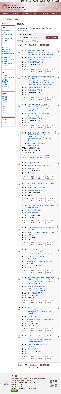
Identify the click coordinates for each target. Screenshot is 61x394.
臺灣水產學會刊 (32, 349)
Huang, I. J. (49, 57)
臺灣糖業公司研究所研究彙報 (36, 62)
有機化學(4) (5, 83)
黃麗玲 (29, 143)
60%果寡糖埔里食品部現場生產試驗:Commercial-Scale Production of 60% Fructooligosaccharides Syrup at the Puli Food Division (40, 108)
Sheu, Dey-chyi (42, 256)
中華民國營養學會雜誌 (34, 148)
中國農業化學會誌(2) (8, 34)
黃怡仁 (30, 57)
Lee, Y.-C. (36, 316)
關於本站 (28, 1)
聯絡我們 (42, 1)
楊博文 (30, 113)
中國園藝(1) (5, 52)
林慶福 (48, 165)
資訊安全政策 (28, 378)
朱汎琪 (43, 165)
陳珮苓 (34, 57)
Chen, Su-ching (32, 256)
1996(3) (4, 106)
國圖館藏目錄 (32, 71)
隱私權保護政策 (17, 378)
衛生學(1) (5, 81)
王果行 (34, 143)
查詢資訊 (5, 13)
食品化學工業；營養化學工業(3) (8, 78)
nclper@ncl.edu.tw (23, 30)
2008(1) (4, 101)
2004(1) (4, 103)
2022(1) (4, 97)
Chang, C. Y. (38, 59)
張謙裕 (39, 57)
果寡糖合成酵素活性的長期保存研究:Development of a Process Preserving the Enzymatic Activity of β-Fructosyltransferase (41, 53)
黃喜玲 (34, 113)
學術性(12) (5, 122)
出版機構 (25, 13)
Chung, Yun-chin (42, 288)
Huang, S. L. (31, 115)
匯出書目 (44, 45)
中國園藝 (30, 235)
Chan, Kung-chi (43, 290)
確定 (35, 37)
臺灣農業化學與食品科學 (35, 293)
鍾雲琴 (34, 286)
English (57, 1)
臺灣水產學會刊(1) (7, 57)
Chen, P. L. (31, 59)
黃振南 (34, 210)
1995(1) (4, 108)
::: (18, 1)
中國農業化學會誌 (33, 168)
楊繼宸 (43, 232)
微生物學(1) (5, 85)
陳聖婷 (34, 165)
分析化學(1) (5, 75)
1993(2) (4, 112)
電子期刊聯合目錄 (50, 71)
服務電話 (20, 380)
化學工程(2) (5, 87)
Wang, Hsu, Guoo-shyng (35, 145)
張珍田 (30, 165)
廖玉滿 (39, 165)
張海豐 (34, 232)
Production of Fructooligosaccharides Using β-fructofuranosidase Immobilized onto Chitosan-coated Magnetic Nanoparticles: (41, 252)
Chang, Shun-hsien (33, 344)
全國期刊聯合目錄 (41, 71)
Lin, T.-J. (30, 316)
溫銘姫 (30, 232)
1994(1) (4, 110)
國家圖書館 (50, 1)
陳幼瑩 (48, 232)
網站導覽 (35, 1)
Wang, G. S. (45, 59)
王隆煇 (39, 113)
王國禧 (43, 57)
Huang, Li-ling (41, 143)
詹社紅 (30, 286)
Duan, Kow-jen (32, 258)
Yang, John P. (45, 113)
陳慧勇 (39, 232)
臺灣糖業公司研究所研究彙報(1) (8, 60)
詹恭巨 (43, 286)
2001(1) (4, 104)
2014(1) (4, 99)
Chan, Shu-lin (43, 344)
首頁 (22, 1)
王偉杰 (52, 232)
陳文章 (30, 210)
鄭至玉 (39, 210)
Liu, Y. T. (46, 87)
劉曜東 (34, 87)
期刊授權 (15, 13)
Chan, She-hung (32, 288)
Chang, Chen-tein (33, 290)
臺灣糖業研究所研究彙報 (35, 90)
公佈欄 (35, 13)
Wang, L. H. (39, 115)
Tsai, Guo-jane (32, 346)
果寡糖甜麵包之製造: (33, 163)
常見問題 (45, 13)
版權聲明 (28, 380)
